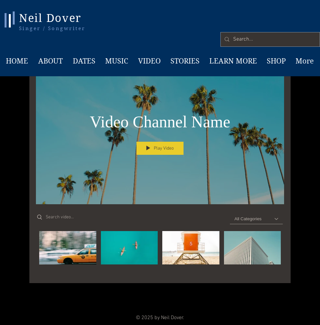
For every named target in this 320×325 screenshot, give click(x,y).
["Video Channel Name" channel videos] (160, 252)
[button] (232, 61)
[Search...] (269, 39)
